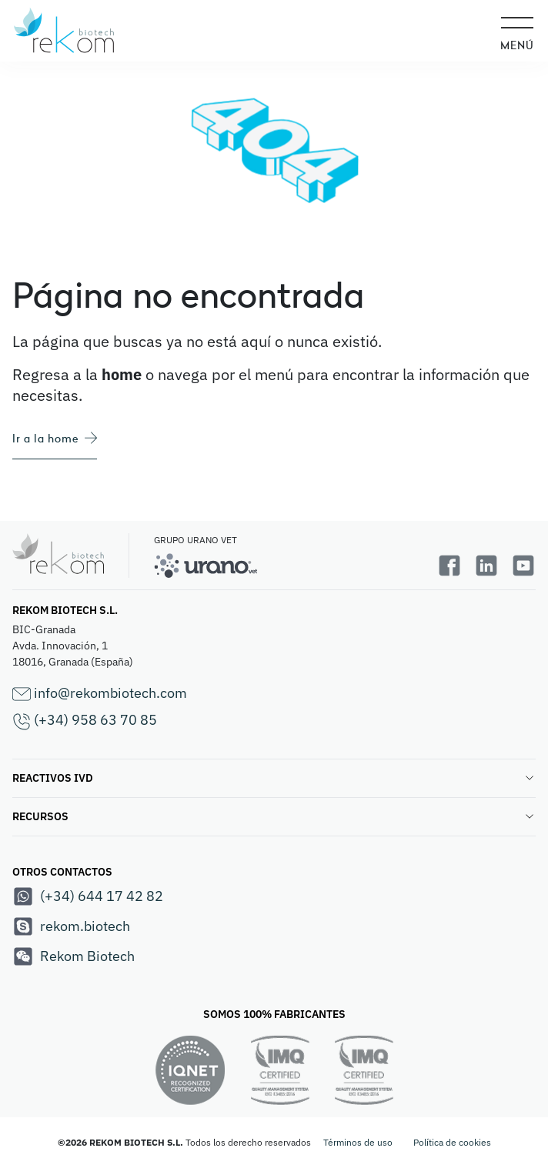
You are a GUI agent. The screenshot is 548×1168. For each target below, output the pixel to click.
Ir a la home (54, 438)
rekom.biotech (71, 926)
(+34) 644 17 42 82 (87, 896)
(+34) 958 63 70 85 (84, 720)
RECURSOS (274, 816)
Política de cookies (452, 1142)
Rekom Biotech (73, 956)
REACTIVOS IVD (274, 778)
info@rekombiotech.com (99, 693)
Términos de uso (358, 1142)
